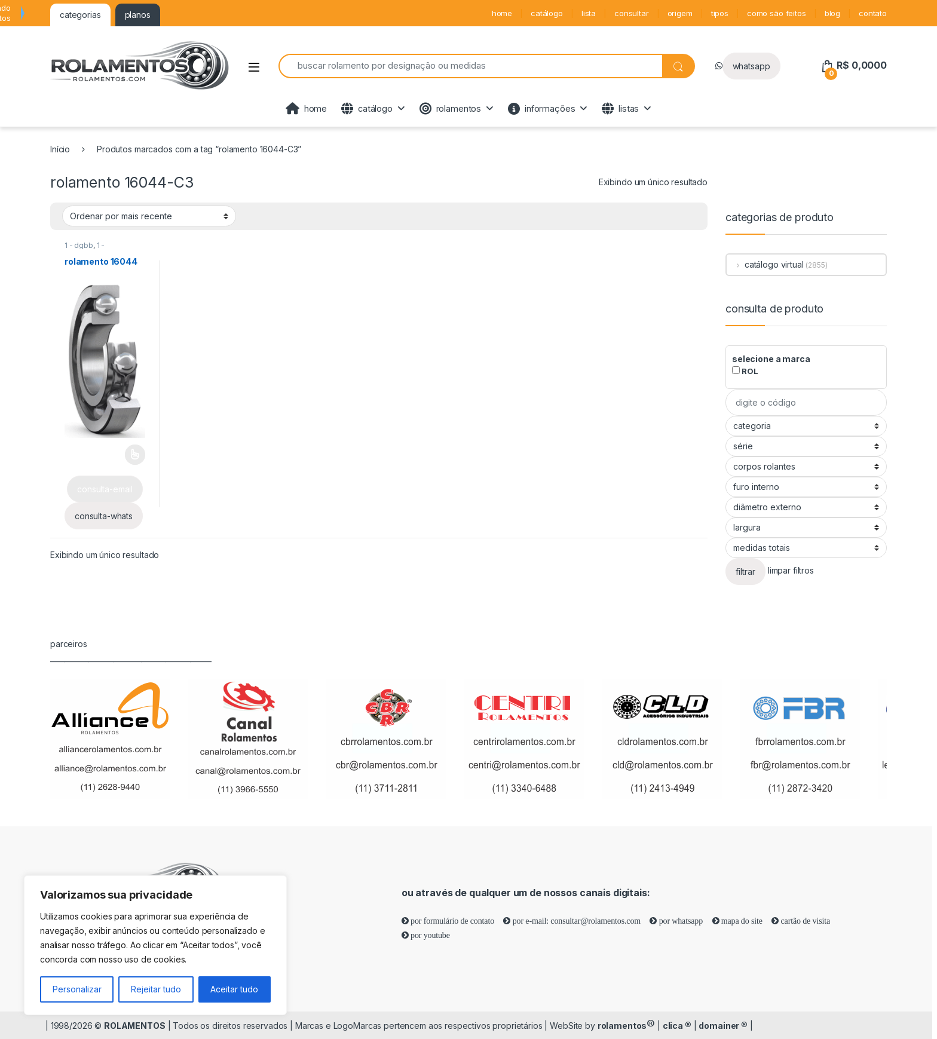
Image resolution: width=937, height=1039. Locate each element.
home (502, 13)
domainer (723, 1025)
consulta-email (105, 489)
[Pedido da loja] (149, 216)
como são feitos (776, 13)
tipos (719, 13)
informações (541, 109)
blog (832, 13)
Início (60, 149)
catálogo (547, 13)
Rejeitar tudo (156, 989)
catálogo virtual (765, 264)
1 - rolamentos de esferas (104, 249)
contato (873, 13)
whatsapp (751, 66)
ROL (745, 371)
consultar (631, 13)
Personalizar (77, 989)
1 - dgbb (79, 245)
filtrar (745, 571)
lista (588, 13)
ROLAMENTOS (135, 1025)
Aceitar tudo (234, 989)
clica (677, 1025)
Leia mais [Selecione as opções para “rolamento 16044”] (135, 455)
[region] (155, 945)
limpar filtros (791, 571)
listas (620, 109)
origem (680, 13)
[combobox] (470, 66)
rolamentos (450, 109)
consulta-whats (104, 516)
